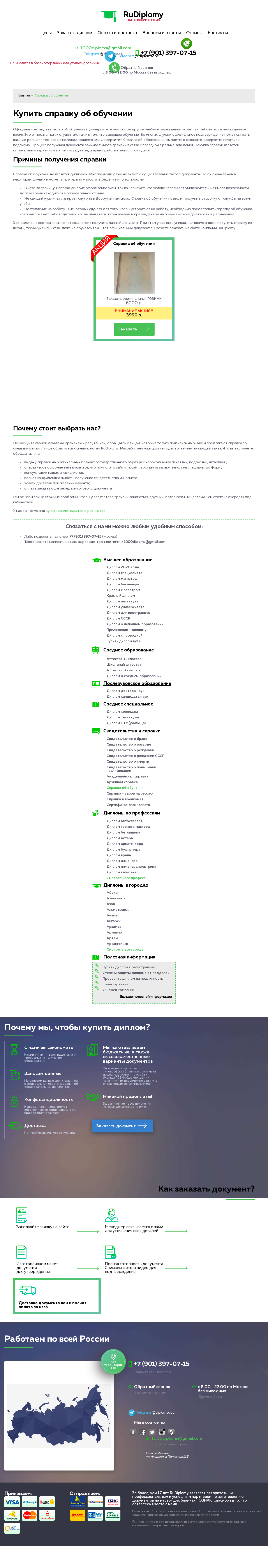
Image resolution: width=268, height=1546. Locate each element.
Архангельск (117, 944)
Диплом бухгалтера (123, 849)
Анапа (112, 915)
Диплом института (122, 601)
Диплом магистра (122, 579)
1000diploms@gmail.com (106, 48)
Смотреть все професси (127, 878)
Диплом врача (119, 855)
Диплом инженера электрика (131, 867)
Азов (111, 904)
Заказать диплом (74, 33)
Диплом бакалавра (123, 584)
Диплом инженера (122, 861)
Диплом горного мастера (128, 827)
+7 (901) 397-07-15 (168, 53)
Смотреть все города (125, 949)
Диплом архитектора (125, 844)
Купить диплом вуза (123, 641)
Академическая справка (127, 776)
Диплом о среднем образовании (134, 676)
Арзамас (114, 927)
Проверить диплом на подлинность (133, 979)
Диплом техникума (123, 717)
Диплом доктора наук (126, 691)
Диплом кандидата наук (127, 696)
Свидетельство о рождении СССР (135, 756)
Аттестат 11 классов (124, 659)
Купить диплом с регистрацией (129, 967)
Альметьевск (118, 910)
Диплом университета (126, 607)
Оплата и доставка (117, 33)
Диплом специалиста (124, 573)
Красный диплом (121, 596)
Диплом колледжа (122, 712)
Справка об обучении (125, 788)
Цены (46, 33)
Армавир (114, 932)
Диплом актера (120, 838)
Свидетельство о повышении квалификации (131, 769)
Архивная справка (122, 782)
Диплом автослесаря (125, 821)
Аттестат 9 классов (123, 670)
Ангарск (114, 921)
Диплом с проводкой (125, 635)
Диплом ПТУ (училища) (126, 723)
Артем (112, 938)
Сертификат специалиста (128, 805)
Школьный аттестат (124, 665)
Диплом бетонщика (123, 832)
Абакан (113, 893)
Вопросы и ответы (161, 33)
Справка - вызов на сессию (130, 793)
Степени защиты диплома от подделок (136, 973)
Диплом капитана (122, 872)
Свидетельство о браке (127, 739)
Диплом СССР (118, 618)
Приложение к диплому (126, 630)
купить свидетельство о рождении (75, 511)
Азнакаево (116, 898)
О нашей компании (118, 990)
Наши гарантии (115, 984)
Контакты (218, 33)
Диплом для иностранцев (128, 613)
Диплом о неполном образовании (135, 624)
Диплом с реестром (123, 590)
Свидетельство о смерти (128, 761)
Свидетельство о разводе (129, 744)
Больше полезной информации (146, 997)
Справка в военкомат (125, 799)
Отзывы (194, 33)
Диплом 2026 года (123, 567)
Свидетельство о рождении (130, 750)
